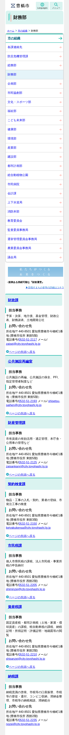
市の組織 (22, 30)
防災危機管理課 (18, 56)
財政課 (13, 300)
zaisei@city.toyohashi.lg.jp (23, 343)
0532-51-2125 (28, 462)
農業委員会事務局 (19, 248)
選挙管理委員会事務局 (22, 239)
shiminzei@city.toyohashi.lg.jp (25, 589)
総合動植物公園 (18, 175)
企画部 (12, 83)
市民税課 (15, 545)
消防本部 (13, 211)
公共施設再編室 (20, 361)
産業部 (12, 147)
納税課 (13, 676)
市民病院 (13, 184)
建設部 (12, 156)
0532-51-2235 (28, 720)
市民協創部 (15, 92)
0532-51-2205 (28, 585)
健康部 (12, 129)
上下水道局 (15, 202)
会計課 (12, 193)
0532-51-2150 (28, 523)
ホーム (10, 30)
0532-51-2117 (28, 339)
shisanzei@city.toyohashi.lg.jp (25, 658)
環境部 (12, 138)
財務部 (12, 74)
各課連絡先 (15, 47)
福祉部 (12, 110)
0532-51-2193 (28, 401)
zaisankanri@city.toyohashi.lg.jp (27, 466)
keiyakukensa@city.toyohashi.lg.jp (28, 527)
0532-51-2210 (28, 654)
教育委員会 (15, 220)
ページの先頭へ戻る (20, 351)
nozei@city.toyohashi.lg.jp (23, 724)
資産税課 (15, 607)
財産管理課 (16, 423)
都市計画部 (15, 165)
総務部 (12, 65)
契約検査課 (16, 484)
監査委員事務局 (18, 229)
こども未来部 (16, 120)
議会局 (12, 257)
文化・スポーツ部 (19, 102)
